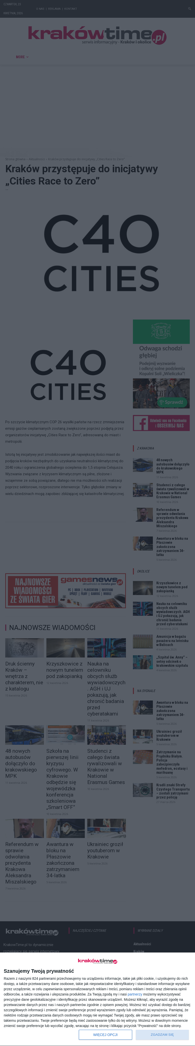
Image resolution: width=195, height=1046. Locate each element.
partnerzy (135, 994)
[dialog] (97, 999)
